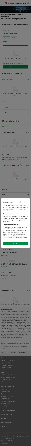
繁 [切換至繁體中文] (20, 202)
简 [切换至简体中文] (24, 202)
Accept (15, 243)
